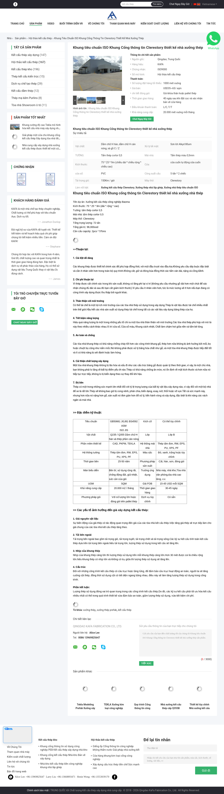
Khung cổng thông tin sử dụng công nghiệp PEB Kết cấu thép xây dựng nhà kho (63, 748)
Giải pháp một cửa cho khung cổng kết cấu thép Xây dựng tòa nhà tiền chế (41, 138)
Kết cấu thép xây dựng (25, 55)
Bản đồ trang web (16, 771)
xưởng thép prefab (107, 610)
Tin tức (211, 23)
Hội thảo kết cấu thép (40, 38)
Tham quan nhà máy (122, 23)
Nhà (9, 38)
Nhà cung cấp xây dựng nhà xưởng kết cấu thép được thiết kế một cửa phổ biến (41, 148)
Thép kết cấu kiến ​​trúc (25, 76)
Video (50, 23)
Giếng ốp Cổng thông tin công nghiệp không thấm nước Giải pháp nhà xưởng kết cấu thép (116, 748)
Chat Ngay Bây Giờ (179, 4)
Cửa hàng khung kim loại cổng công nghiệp (112, 757)
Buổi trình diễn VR (71, 23)
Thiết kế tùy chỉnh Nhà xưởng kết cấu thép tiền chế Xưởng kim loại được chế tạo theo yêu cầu (199, 706)
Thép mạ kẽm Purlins (24, 98)
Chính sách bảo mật (38, 790)
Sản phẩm (35, 23)
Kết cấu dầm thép (22, 90)
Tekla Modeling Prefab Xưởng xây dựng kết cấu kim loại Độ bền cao (85, 706)
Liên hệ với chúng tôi (187, 23)
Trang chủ (17, 23)
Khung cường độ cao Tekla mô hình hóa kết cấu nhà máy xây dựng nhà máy (41, 128)
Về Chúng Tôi (96, 23)
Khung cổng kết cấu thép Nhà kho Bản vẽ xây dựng (62, 757)
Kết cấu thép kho (21, 69)
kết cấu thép (124, 610)
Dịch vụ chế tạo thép (24, 83)
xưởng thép (89, 610)
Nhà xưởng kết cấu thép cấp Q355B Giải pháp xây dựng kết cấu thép (170, 706)
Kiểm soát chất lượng (155, 23)
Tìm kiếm (157, 4)
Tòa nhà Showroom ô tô (26, 105)
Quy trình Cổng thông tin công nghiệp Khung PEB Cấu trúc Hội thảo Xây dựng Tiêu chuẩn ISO (142, 706)
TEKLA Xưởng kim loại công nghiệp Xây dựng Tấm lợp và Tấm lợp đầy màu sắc (114, 706)
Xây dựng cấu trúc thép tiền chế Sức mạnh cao (116, 766)
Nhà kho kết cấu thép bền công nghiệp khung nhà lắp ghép (61, 765)
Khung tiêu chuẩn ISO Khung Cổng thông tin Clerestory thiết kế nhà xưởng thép (97, 112)
